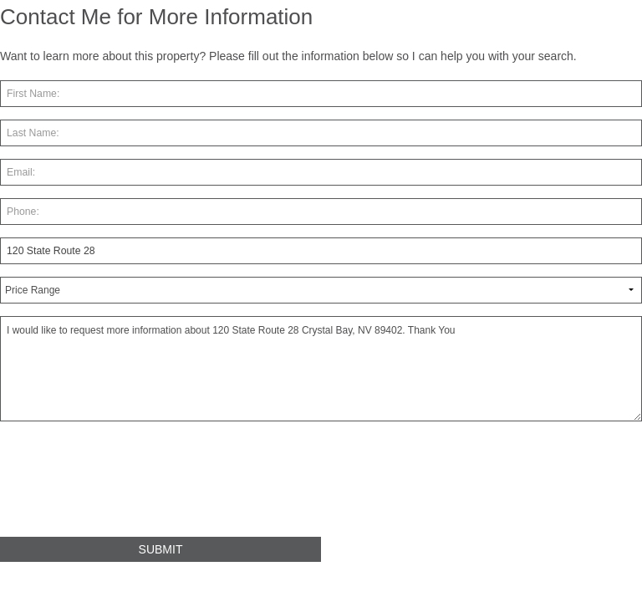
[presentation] (127, 485)
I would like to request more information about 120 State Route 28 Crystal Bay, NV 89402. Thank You (321, 368)
